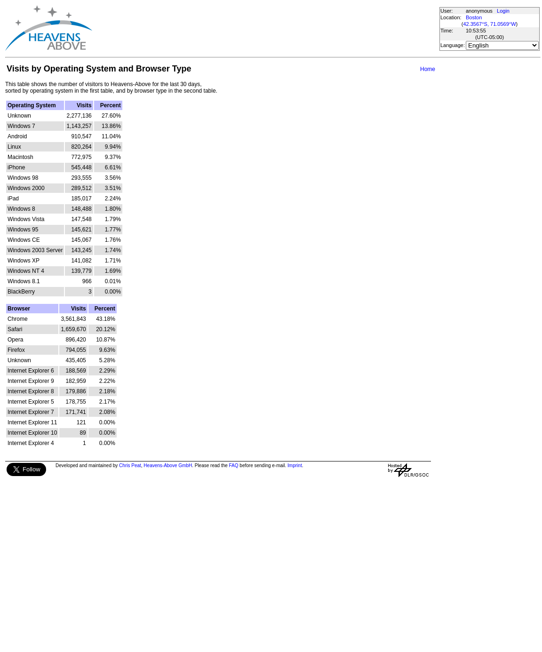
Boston (474, 17)
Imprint (294, 465)
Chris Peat (130, 465)
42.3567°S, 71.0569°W (489, 24)
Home (427, 69)
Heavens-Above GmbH (167, 465)
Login (503, 11)
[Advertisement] (265, 28)
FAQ (234, 465)
